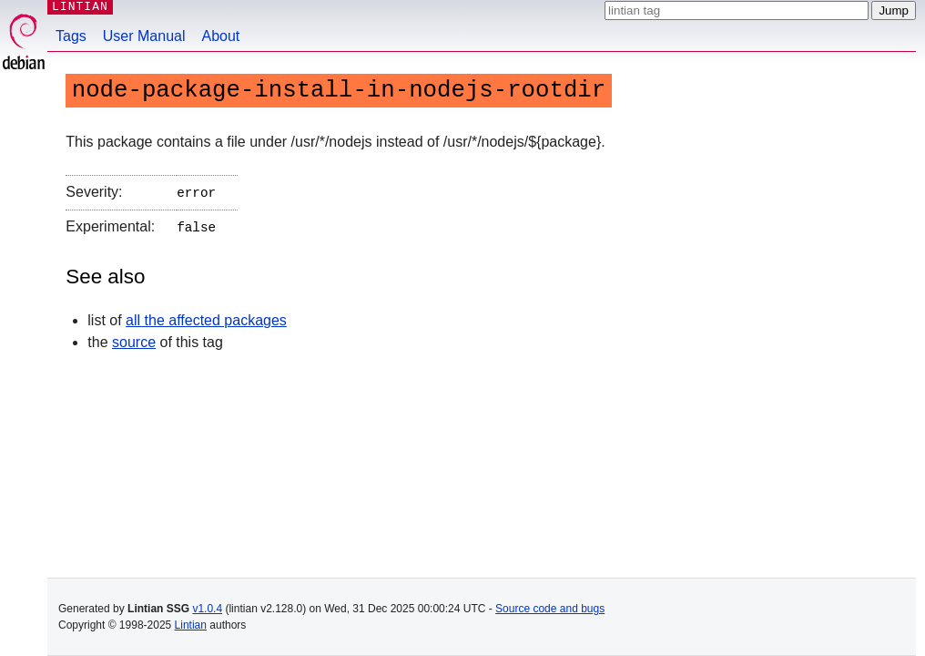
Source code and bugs (550, 608)
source (134, 338)
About (221, 36)
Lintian (191, 625)
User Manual (144, 36)
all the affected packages (206, 316)
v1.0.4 (207, 608)
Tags (71, 36)
